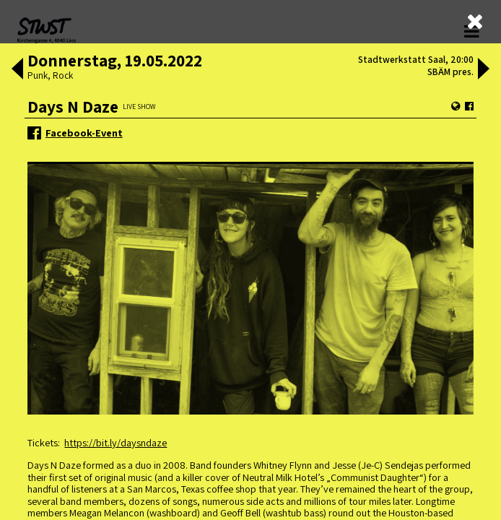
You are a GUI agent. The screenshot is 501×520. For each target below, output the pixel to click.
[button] (17, 70)
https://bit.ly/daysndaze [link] (115, 442)
